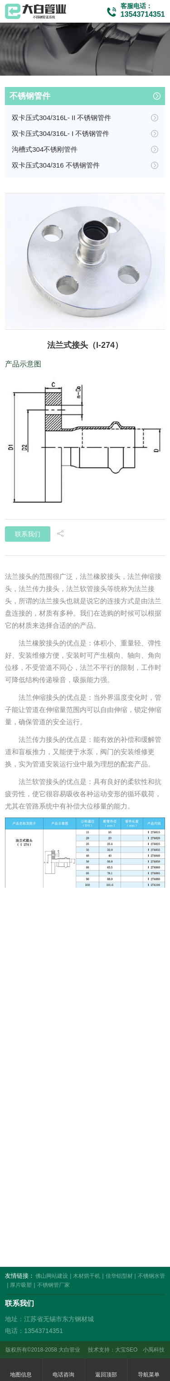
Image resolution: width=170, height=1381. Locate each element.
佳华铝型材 (119, 1276)
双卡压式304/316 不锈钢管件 (55, 165)
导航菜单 (149, 1370)
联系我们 (27, 534)
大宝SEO (126, 1350)
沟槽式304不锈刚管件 (45, 149)
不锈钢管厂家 (53, 1285)
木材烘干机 (86, 1276)
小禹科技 (154, 1350)
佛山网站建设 (51, 1276)
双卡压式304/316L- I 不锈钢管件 (60, 133)
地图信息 (21, 1370)
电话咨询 (63, 1370)
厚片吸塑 (21, 1285)
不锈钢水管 (151, 1276)
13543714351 (143, 14)
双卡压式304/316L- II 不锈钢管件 (61, 117)
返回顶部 (106, 1370)
